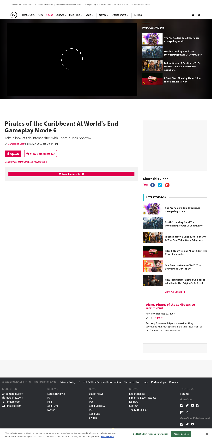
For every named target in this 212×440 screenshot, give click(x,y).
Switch (51, 409)
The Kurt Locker (138, 409)
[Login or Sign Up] (193, 15)
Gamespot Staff (16, 143)
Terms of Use (131, 382)
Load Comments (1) (71, 174)
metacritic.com (12, 397)
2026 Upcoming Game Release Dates (97, 5)
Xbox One (52, 405)
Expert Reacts (137, 393)
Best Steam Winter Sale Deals (21, 5)
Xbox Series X (97, 405)
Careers (173, 382)
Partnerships (158, 382)
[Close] (206, 434)
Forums (184, 393)
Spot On (133, 405)
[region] (106, 434)
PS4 (49, 401)
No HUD (133, 401)
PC (49, 397)
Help (145, 382)
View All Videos (175, 291)
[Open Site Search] (199, 15)
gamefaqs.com (12, 393)
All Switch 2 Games (121, 5)
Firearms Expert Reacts (142, 397)
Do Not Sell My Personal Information (100, 382)
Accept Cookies (181, 434)
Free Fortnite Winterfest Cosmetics (68, 5)
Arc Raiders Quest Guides (140, 5)
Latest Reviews (56, 393)
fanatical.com (12, 405)
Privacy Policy (68, 382)
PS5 (91, 401)
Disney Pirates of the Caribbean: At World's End (26, 162)
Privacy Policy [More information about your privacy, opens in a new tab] (107, 436)
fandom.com (11, 401)
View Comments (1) (41, 153)
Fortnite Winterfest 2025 (44, 5)
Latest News (96, 393)
